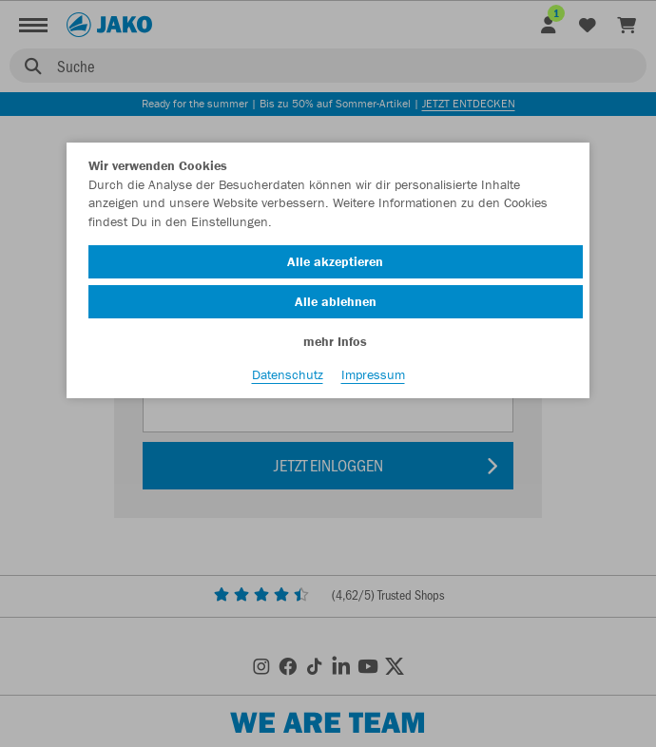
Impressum (373, 374)
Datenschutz (287, 374)
